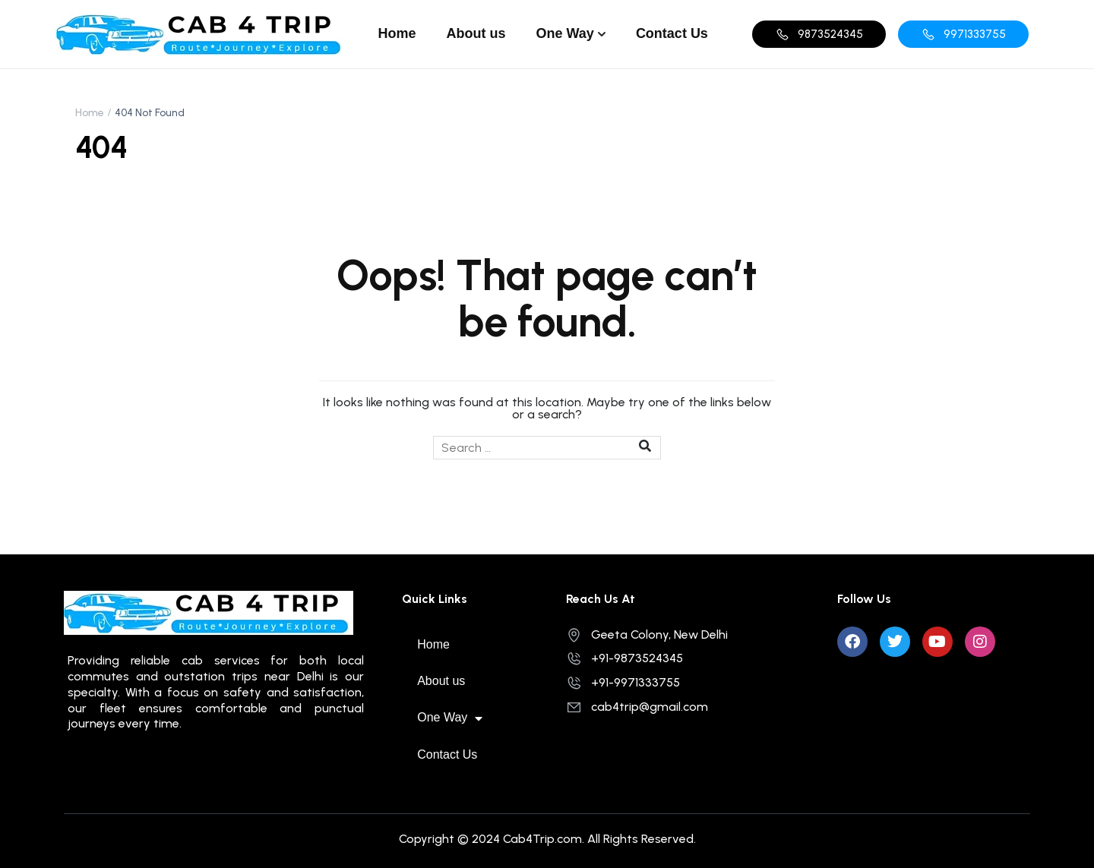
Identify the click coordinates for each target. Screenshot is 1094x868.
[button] (819, 34)
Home (397, 33)
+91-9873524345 (624, 658)
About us (476, 33)
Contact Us (672, 33)
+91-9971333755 (623, 682)
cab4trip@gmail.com (637, 706)
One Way (565, 33)
